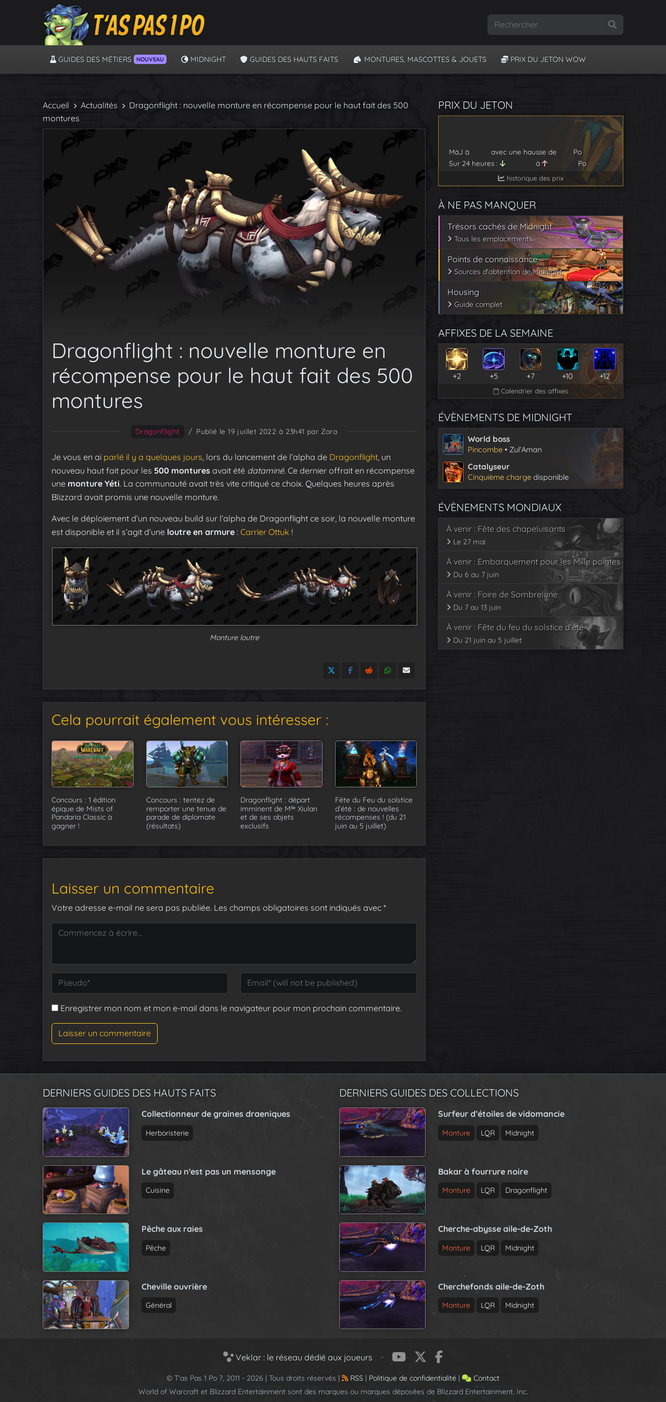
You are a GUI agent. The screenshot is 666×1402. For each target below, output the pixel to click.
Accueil (56, 105)
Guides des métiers (108, 59)
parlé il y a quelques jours (153, 457)
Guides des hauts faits (289, 59)
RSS (352, 1378)
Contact (480, 1378)
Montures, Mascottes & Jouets (419, 59)
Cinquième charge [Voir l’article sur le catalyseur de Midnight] (499, 477)
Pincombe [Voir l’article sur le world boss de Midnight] (485, 449)
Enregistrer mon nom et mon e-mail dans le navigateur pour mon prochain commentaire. (231, 1008)
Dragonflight (157, 431)
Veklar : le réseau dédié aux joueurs (298, 1357)
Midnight (203, 59)
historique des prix (530, 178)
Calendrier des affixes (530, 391)
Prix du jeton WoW (543, 59)
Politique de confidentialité (412, 1378)
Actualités (99, 105)
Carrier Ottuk (264, 532)
